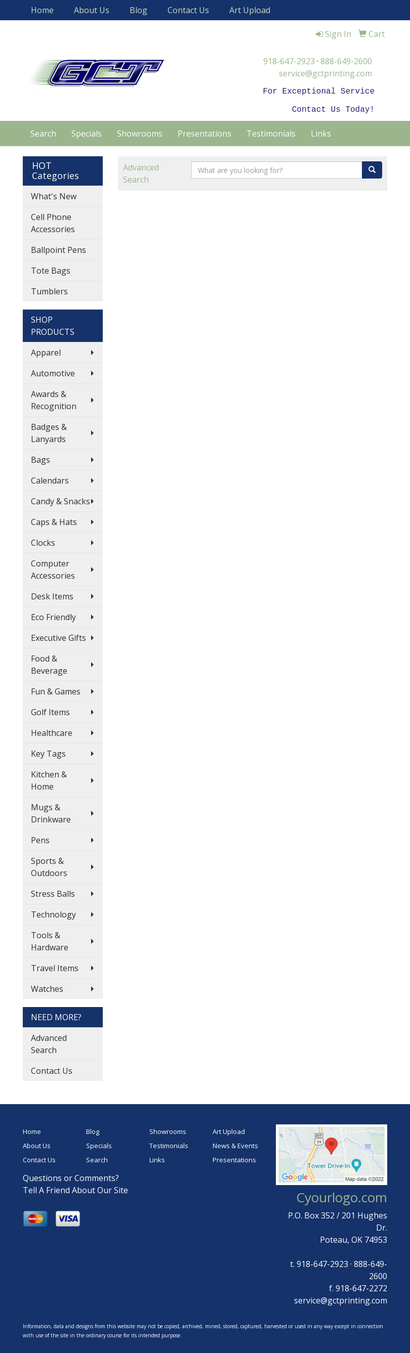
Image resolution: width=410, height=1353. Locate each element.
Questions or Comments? (71, 1176)
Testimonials (271, 131)
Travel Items (54, 966)
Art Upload (249, 10)
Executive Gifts (58, 635)
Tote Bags (50, 268)
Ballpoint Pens (58, 247)
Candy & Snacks (60, 499)
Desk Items (52, 594)
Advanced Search (49, 1042)
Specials (86, 131)
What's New (53, 194)
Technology (53, 912)
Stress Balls (53, 891)
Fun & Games (55, 689)
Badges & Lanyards (49, 431)
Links (321, 131)
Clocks (43, 540)
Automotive (53, 371)
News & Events (235, 1143)
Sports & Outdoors (49, 865)
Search (43, 131)
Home (42, 10)
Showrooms (139, 131)
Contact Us (188, 10)
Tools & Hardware (49, 939)
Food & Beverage (49, 662)
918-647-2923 (289, 61)
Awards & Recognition (53, 398)
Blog (138, 10)
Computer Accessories (53, 567)
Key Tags (48, 751)
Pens (40, 838)
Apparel (46, 350)
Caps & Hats (54, 520)
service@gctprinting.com (325, 73)
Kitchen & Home (49, 778)
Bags (40, 457)
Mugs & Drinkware (51, 811)
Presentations (204, 131)
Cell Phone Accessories (53, 221)
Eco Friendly (53, 615)
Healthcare (51, 730)
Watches (47, 986)
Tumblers (49, 289)
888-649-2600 (346, 61)
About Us (91, 10)
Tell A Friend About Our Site (75, 1188)
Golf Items (50, 710)
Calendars (50, 478)
